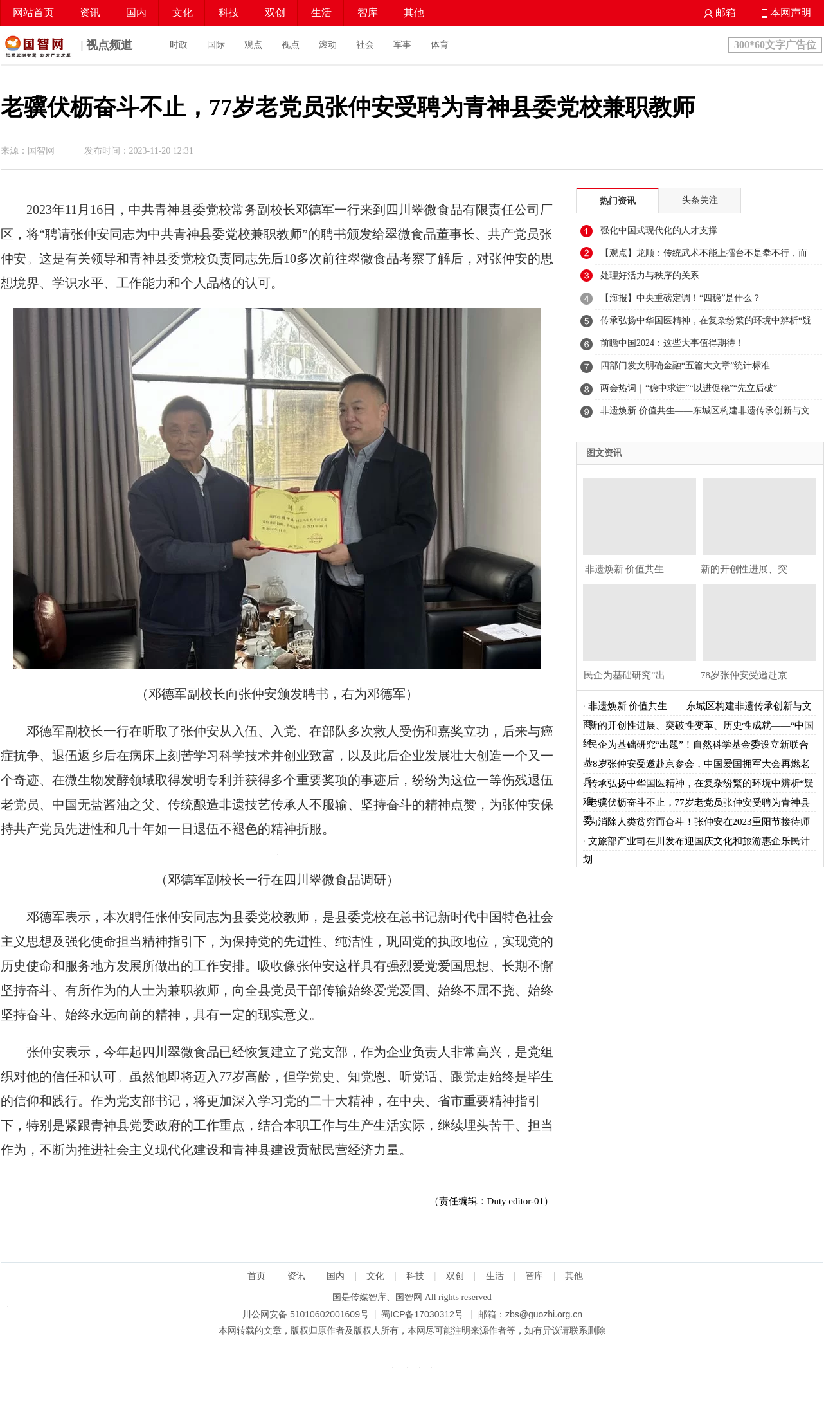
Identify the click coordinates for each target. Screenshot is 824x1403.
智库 (367, 12)
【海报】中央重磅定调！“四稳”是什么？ (680, 298)
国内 (136, 12)
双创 (275, 12)
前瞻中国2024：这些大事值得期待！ (672, 343)
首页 (256, 1276)
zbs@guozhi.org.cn (543, 1314)
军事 (402, 45)
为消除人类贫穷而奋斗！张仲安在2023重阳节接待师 (699, 822)
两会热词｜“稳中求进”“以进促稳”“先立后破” (688, 388)
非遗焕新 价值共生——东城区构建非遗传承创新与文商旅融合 (705, 414)
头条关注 (700, 200)
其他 (414, 12)
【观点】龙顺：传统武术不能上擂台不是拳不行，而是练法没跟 (703, 256)
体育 (440, 45)
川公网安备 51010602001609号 (305, 1314)
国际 (216, 45)
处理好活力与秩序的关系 (649, 275)
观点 (253, 45)
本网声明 (786, 12)
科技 (229, 12)
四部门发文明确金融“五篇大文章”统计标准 (685, 365)
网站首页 (33, 12)
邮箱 (720, 12)
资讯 (90, 12)
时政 (179, 45)
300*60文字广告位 (775, 44)
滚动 (328, 45)
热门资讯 (618, 201)
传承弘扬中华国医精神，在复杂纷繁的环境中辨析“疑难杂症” (705, 324)
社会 (365, 45)
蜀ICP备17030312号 (422, 1314)
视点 (291, 45)
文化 (182, 12)
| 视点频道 (66, 46)
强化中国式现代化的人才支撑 (658, 230)
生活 (321, 12)
